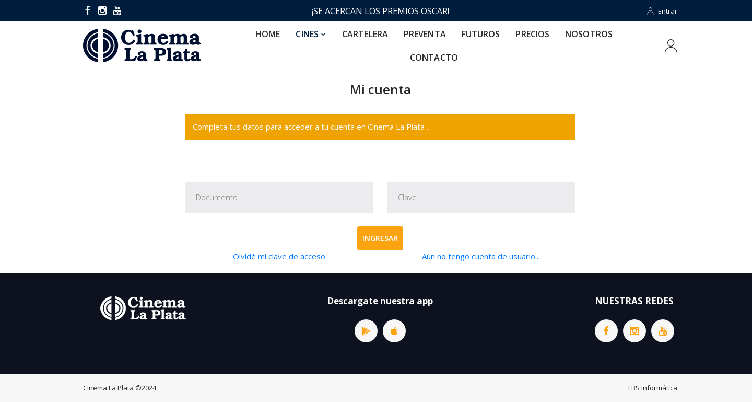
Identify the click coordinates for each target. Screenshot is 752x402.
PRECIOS (532, 34)
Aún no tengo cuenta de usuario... (481, 256)
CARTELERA (365, 34)
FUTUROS (481, 34)
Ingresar (380, 238)
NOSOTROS (589, 34)
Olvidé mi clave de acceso (279, 256)
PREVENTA (425, 34)
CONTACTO (434, 57)
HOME (267, 34)
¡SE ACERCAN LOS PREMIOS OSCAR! (380, 11)
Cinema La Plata (108, 388)
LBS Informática (652, 388)
